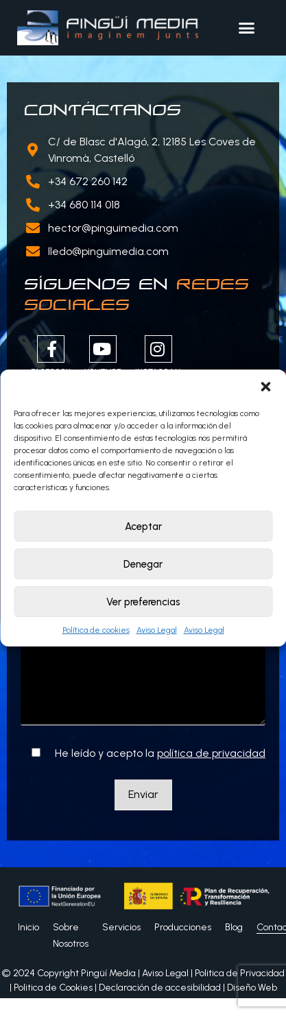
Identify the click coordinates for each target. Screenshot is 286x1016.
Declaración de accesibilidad (160, 987)
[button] (265, 387)
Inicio (28, 927)
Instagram (158, 355)
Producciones (182, 927)
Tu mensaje (143, 667)
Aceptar (143, 526)
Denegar (143, 564)
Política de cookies (96, 630)
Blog (234, 927)
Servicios (121, 927)
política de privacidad (211, 753)
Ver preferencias (143, 602)
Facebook (51, 355)
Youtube (102, 355)
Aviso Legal (156, 630)
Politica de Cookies (53, 987)
